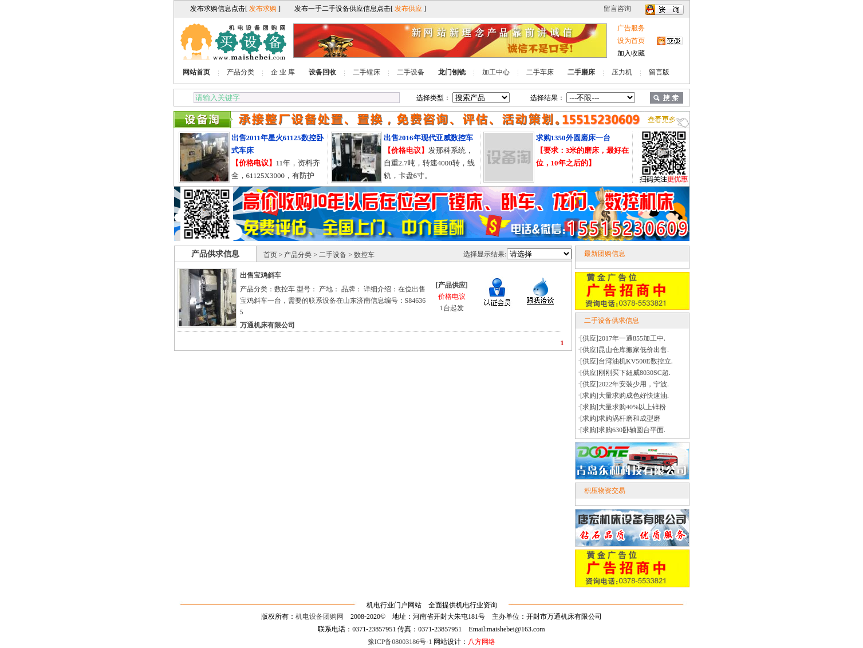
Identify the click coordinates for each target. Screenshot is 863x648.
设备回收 (322, 72)
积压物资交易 (604, 491)
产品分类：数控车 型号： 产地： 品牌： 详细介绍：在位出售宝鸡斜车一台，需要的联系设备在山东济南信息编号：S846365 (333, 300)
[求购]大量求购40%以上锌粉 (623, 407)
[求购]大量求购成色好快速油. (624, 396)
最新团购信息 (604, 254)
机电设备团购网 (319, 617)
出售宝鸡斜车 (260, 275)
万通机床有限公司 (267, 325)
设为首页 (631, 41)
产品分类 (240, 72)
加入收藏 (631, 53)
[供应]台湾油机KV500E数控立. (626, 361)
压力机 (622, 72)
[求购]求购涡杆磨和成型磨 (620, 418)
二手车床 (540, 72)
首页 (270, 255)
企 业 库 (283, 72)
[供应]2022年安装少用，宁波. (624, 384)
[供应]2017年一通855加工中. (622, 338)
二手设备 (410, 72)
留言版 (659, 72)
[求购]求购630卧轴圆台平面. (622, 430)
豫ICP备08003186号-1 (400, 642)
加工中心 (496, 72)
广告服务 (631, 28)
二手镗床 (366, 72)
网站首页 (196, 72)
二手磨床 (581, 72)
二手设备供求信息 (611, 321)
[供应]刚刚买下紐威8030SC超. (625, 373)
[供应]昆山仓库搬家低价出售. (624, 350)
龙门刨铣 (452, 72)
